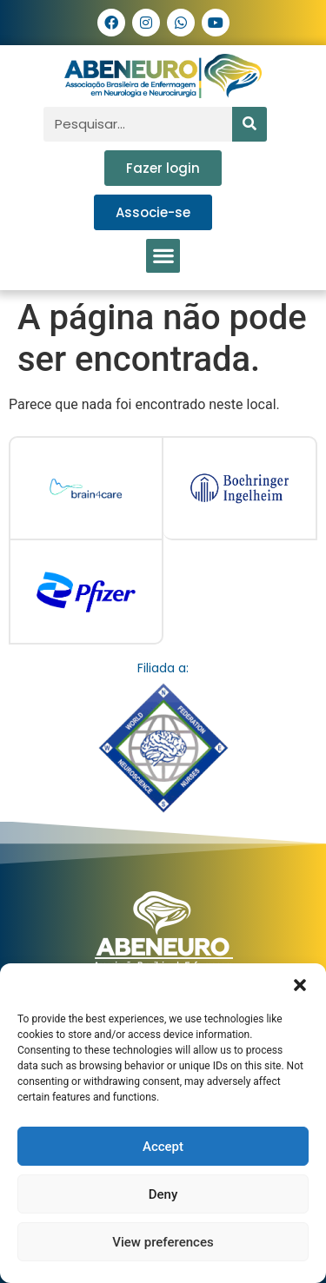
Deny (163, 1194)
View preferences (162, 1242)
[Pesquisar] (249, 124)
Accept (163, 1146)
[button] (300, 985)
